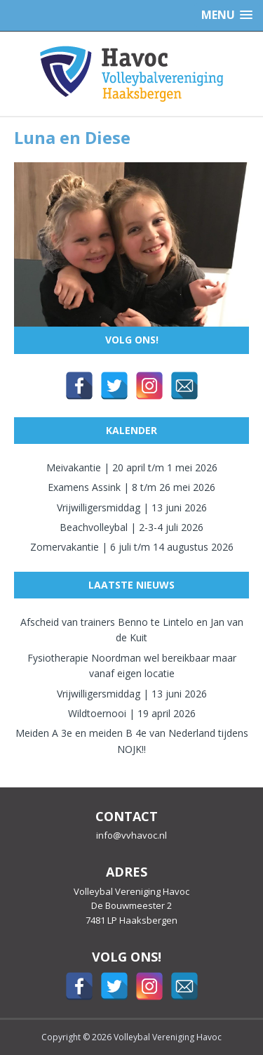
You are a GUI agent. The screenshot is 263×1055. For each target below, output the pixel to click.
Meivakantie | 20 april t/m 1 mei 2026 (131, 467)
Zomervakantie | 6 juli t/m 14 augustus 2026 (132, 546)
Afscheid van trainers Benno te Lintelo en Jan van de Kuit (131, 629)
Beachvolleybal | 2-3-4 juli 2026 (131, 527)
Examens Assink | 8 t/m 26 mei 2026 (131, 487)
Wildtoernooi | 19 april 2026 (132, 713)
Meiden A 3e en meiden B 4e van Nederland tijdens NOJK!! (131, 740)
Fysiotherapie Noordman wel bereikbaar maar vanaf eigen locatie (131, 665)
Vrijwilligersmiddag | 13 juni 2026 (132, 507)
